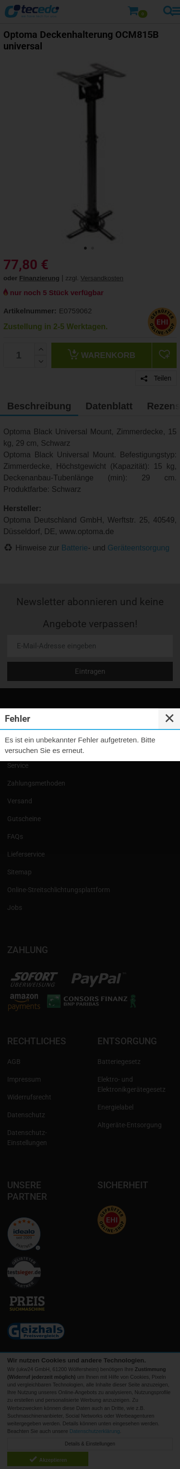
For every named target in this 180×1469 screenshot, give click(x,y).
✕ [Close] (169, 718)
